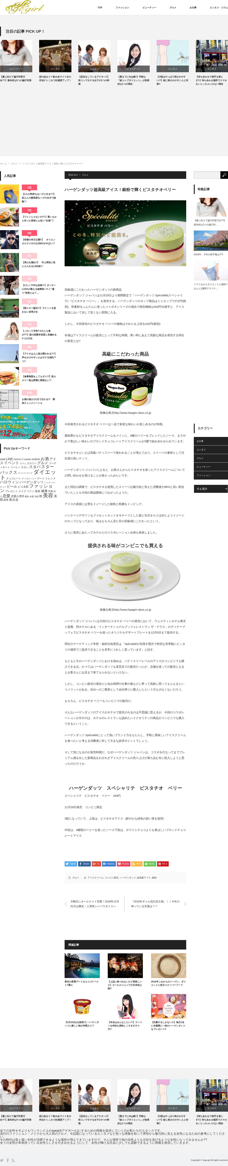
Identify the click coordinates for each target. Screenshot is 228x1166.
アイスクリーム (96, 877)
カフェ (23, 463)
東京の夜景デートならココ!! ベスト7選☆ (82, 983)
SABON (36, 459)
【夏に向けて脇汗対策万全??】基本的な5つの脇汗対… (210, 222)
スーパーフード (25, 473)
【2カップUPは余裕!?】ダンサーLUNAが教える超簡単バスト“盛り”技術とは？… (39, 289)
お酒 (45, 459)
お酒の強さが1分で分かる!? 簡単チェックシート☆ (38, 401)
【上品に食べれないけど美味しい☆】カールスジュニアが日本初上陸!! (125, 985)
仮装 (37, 491)
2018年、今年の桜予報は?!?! (208, 254)
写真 (50, 491)
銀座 (6, 500)
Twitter (2, 1160)
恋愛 (6, 496)
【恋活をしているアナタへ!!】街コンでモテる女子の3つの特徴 (94, 80)
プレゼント (11, 491)
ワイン (30, 491)
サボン (24, 467)
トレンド (50, 478)
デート (40, 478)
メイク (22, 491)
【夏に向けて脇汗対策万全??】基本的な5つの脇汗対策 (16, 78)
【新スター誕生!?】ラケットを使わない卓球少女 (39, 310)
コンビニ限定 (112, 877)
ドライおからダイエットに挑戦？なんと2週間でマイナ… (211, 286)
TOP (100, 7)
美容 (48, 495)
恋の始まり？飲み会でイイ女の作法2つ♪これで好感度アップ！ (56, 78)
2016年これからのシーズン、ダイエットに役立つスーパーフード (168, 983)
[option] (20, 61)
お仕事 (193, 7)
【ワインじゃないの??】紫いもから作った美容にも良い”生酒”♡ (39, 219)
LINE (9, 459)
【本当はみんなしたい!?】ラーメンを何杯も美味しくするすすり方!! (125, 1025)
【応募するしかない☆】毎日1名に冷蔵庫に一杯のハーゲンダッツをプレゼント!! (168, 1025)
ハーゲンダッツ (128, 877)
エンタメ (55, 68)
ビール (12, 486)
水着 (32, 496)
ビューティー (149, 7)
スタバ (34, 467)
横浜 (27, 496)
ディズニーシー (29, 478)
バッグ (47, 482)
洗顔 (37, 496)
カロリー (32, 463)
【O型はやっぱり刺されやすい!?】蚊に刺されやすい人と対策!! (173, 80)
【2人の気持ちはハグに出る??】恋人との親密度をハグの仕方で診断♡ (39, 198)
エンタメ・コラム (219, 7)
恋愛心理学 (17, 496)
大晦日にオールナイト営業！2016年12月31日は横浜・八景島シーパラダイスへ (94, 904)
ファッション (122, 7)
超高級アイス (144, 877)
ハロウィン (9, 482)
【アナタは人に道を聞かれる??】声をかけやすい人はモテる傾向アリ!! (39, 357)
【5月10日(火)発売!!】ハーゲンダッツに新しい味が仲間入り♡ (82, 1024)
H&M (2, 459)
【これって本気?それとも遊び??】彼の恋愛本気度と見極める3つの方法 (39, 335)
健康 (44, 491)
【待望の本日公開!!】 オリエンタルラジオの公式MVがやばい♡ (38, 241)
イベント (11, 463)
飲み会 (13, 499)
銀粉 (154, 877)
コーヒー (15, 467)
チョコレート (13, 478)
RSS (13, 1160)
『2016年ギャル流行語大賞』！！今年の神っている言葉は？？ (155, 904)
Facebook (7, 1160)
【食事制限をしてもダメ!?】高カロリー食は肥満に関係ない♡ (39, 378)
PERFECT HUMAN (22, 459)
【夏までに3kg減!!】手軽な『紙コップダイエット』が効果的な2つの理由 (134, 80)
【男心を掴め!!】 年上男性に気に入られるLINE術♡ (38, 264)
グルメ (172, 7)
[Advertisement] (114, 118)
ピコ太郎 (23, 486)
